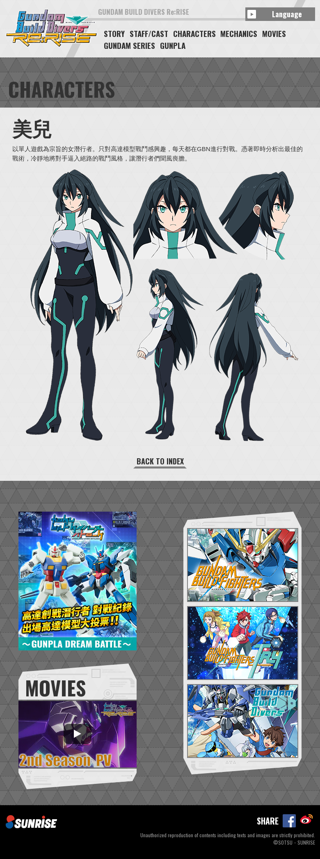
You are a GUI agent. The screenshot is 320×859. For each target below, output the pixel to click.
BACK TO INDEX (160, 461)
